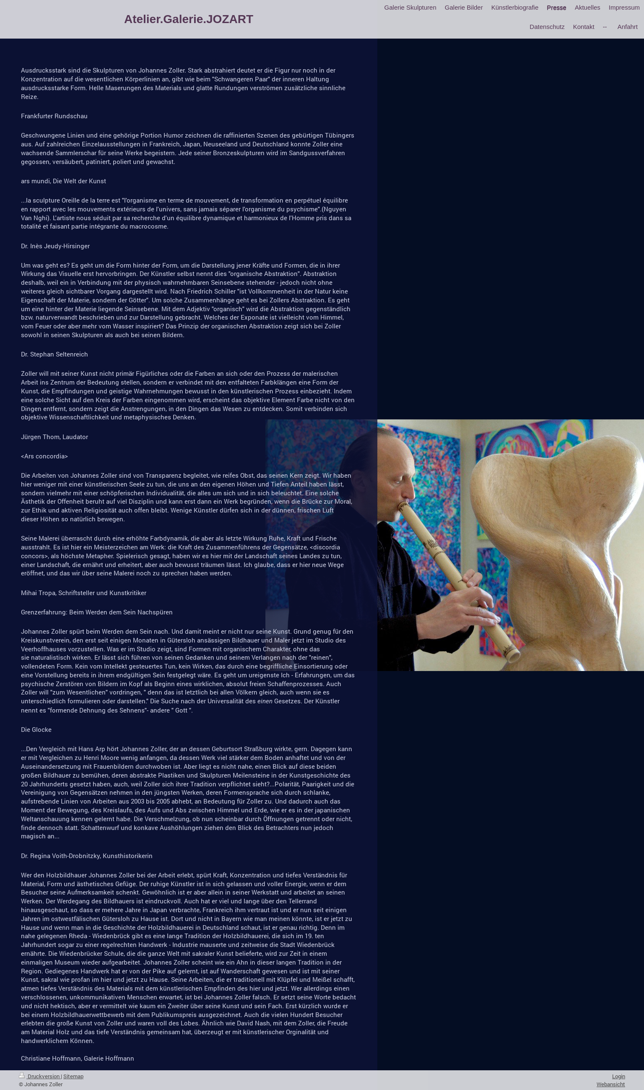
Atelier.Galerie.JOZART (188, 19)
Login (618, 1076)
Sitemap (73, 1076)
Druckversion (40, 1076)
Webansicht (611, 1084)
